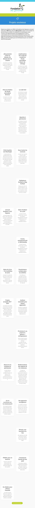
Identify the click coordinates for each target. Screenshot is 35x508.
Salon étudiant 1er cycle (22, 210)
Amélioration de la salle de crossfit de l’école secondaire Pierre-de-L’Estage (22, 59)
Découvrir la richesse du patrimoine (7, 366)
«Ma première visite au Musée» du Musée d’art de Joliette (7, 57)
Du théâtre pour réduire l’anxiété (7, 488)
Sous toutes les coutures (22, 151)
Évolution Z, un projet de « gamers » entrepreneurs (22, 333)
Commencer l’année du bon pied (22, 459)
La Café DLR (22, 90)
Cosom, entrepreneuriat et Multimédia (22, 240)
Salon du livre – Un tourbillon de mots (7, 271)
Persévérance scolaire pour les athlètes (23, 271)
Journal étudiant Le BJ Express (7, 211)
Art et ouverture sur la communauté (7, 402)
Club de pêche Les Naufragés (7, 151)
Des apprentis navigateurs (22, 401)
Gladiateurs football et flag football (22, 182)
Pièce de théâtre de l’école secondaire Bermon (7, 92)
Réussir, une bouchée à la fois (22, 431)
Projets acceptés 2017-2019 (7, 301)
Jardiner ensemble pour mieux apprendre (22, 302)
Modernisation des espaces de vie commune (22, 366)
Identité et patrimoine (22, 118)
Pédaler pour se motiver (7, 458)
